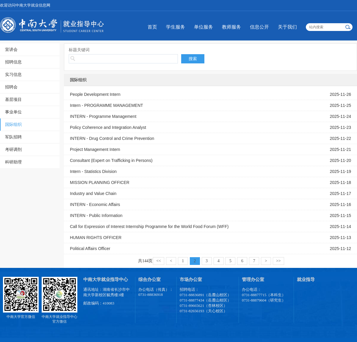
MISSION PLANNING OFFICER (99, 182)
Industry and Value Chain (93, 193)
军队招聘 (13, 137)
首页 (152, 26)
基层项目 (13, 99)
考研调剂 (13, 149)
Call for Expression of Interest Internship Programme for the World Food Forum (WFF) (149, 226)
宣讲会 (11, 49)
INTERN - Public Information (96, 215)
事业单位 (13, 112)
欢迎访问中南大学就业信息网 (25, 5)
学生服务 (175, 26)
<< (158, 261)
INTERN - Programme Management (103, 116)
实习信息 (13, 74)
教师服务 (231, 26)
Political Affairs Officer (90, 248)
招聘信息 (13, 62)
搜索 (193, 58)
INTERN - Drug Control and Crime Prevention (112, 138)
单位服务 (203, 26)
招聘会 (11, 87)
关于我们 (287, 26)
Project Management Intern (95, 149)
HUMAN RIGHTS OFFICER (95, 237)
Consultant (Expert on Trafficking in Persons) (111, 160)
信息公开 (259, 26)
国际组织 (13, 124)
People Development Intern (95, 94)
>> (278, 261)
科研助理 (13, 162)
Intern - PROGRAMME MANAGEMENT (106, 105)
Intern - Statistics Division (93, 171)
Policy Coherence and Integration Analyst (108, 127)
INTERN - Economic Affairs (95, 204)
